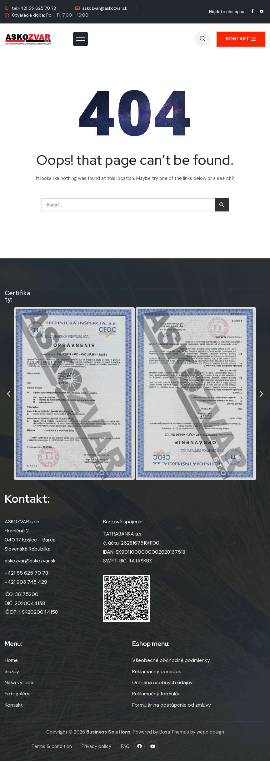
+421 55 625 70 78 (26, 576)
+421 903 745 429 (26, 585)
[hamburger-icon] (80, 39)
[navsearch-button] (202, 39)
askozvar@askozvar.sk (30, 564)
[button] (8, 394)
